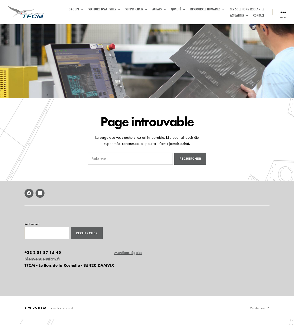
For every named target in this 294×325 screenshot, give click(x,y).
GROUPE (74, 12)
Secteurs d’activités (102, 12)
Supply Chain (134, 12)
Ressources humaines (205, 12)
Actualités (237, 18)
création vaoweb (62, 313)
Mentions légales (128, 258)
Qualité (176, 12)
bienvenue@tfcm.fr (42, 264)
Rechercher (31, 229)
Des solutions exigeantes (246, 12)
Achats (157, 12)
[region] (147, 66)
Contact (258, 18)
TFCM (42, 313)
